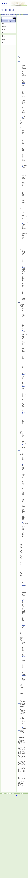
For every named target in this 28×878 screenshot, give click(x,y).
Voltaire (23, 94)
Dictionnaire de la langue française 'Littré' (8, 14)
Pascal (23, 83)
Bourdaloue (24, 152)
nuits (2, 32)
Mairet (23, 223)
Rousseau (23, 522)
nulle (2, 35)
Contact (12, 793)
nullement (3, 36)
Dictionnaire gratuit (14, 795)
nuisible (3, 25)
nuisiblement (4, 26)
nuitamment (3, 29)
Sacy (23, 485)
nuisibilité (3, 23)
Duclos (23, 625)
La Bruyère (23, 187)
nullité (2, 42)
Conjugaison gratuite (20, 795)
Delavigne (23, 204)
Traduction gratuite (7, 795)
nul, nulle (3, 33)
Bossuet (23, 267)
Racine (23, 374)
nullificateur (3, 38)
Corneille (23, 136)
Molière (23, 231)
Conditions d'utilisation (5, 793)
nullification (3, 39)
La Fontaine (23, 318)
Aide (10, 793)
